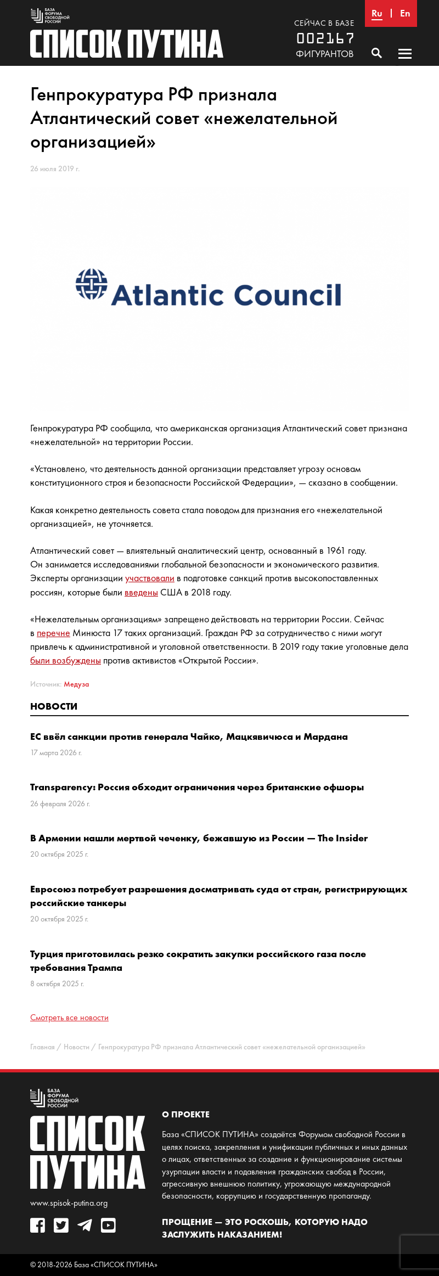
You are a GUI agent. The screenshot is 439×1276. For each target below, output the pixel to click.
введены (141, 592)
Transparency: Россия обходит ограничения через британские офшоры (197, 786)
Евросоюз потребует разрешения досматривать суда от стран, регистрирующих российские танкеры (219, 895)
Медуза (76, 684)
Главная (42, 1047)
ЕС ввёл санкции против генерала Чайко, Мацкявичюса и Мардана (189, 736)
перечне (53, 633)
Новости (53, 706)
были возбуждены (65, 660)
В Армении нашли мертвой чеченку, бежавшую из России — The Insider (199, 837)
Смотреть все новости (69, 1017)
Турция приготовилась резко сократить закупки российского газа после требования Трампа (198, 960)
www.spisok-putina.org (69, 1203)
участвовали (150, 578)
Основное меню (405, 64)
